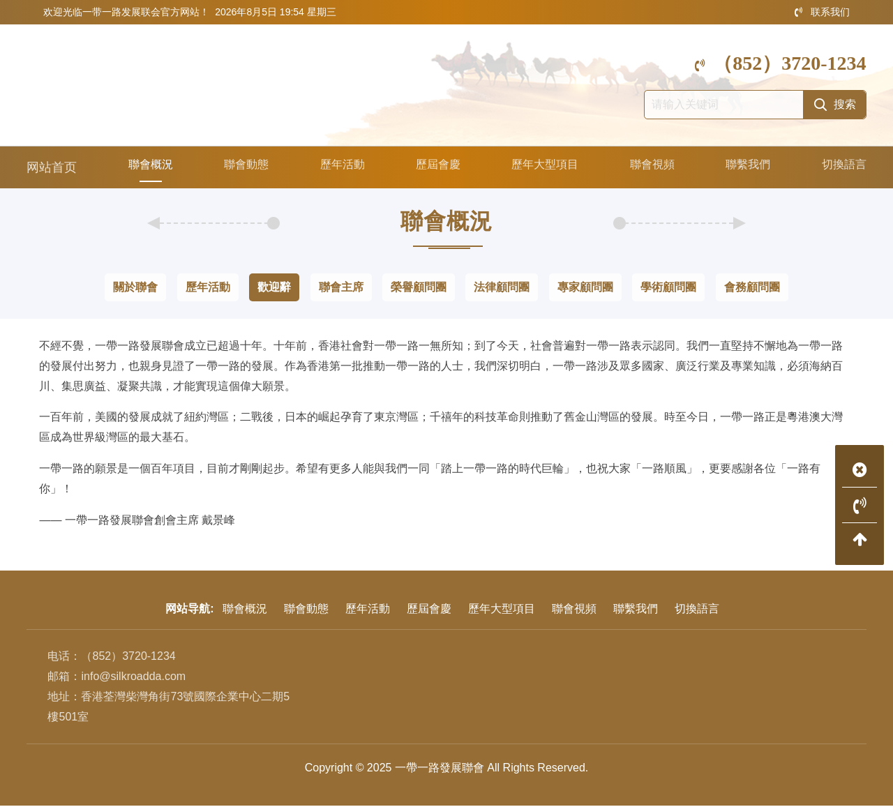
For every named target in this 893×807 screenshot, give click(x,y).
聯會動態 (243, 169)
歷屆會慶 (434, 169)
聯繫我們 (746, 169)
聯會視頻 (650, 169)
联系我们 (822, 11)
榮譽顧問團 (418, 288)
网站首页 (52, 169)
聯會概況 (147, 169)
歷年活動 (338, 169)
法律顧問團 (502, 288)
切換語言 (841, 169)
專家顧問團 (585, 288)
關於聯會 (135, 288)
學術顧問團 (668, 288)
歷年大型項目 (542, 169)
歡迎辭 (274, 288)
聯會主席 (341, 288)
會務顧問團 (752, 288)
